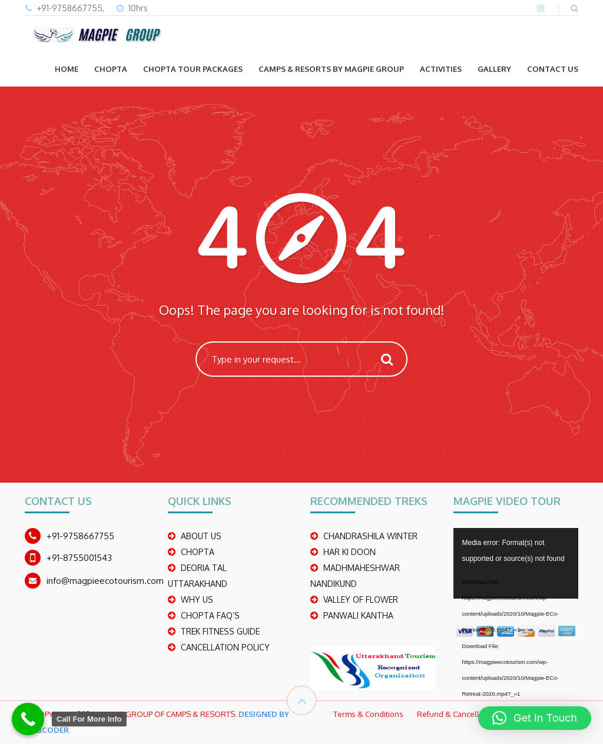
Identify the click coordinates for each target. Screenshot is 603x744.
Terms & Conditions (368, 714)
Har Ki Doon (349, 552)
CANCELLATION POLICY (225, 647)
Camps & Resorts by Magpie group (331, 69)
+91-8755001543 (79, 557)
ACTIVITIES (441, 69)
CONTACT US (552, 69)
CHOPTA (110, 69)
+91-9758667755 (80, 536)
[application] (516, 563)
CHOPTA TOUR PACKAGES (193, 69)
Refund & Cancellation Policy (468, 714)
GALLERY (494, 69)
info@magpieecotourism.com (105, 580)
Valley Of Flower (360, 599)
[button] (534, 718)
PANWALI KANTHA (358, 615)
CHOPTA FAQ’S (210, 615)
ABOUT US (201, 536)
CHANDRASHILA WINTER (370, 536)
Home (66, 69)
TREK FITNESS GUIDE (220, 631)
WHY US (197, 599)
